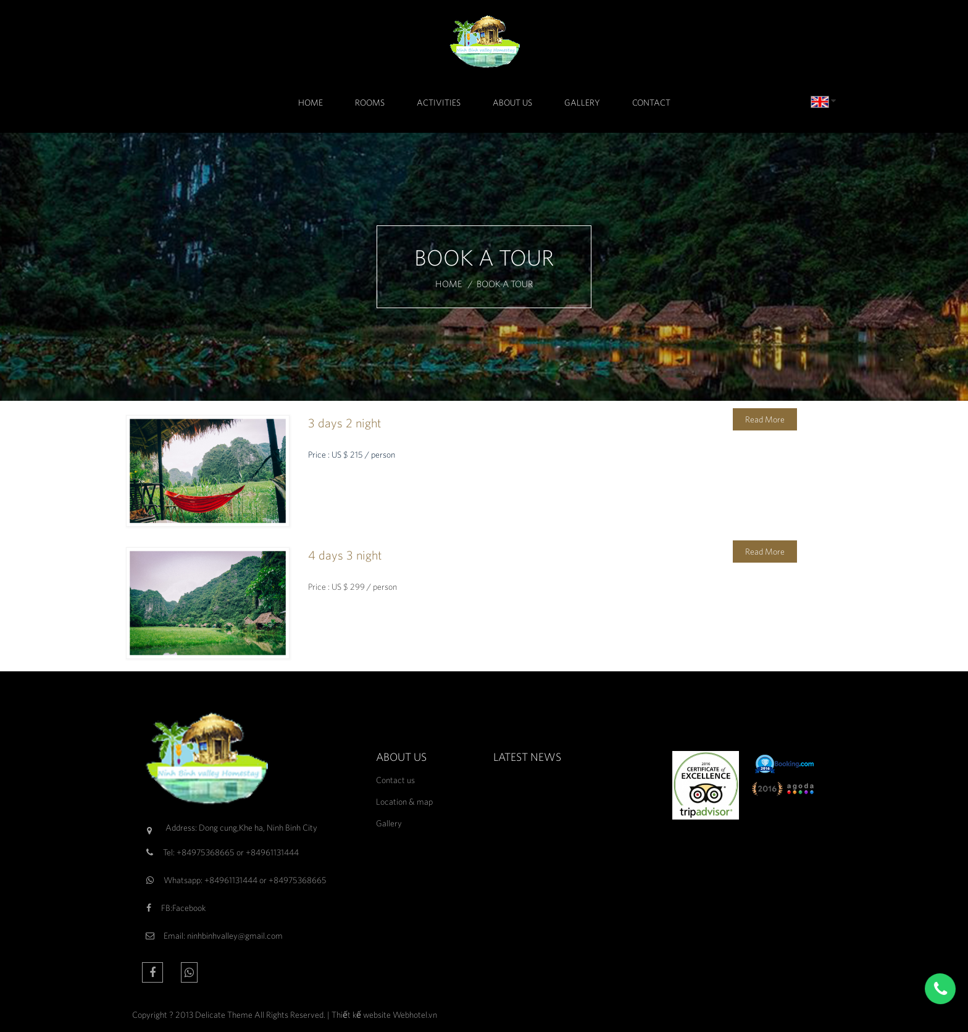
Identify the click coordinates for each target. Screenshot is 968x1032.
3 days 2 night (344, 423)
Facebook (189, 908)
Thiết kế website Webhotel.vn (384, 1015)
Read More (765, 419)
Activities (439, 102)
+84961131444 (272, 852)
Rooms (370, 102)
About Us (512, 102)
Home (310, 102)
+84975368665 (206, 852)
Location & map (404, 802)
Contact (651, 102)
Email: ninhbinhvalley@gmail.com (223, 936)
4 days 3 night (345, 555)
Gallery (582, 102)
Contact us (395, 780)
